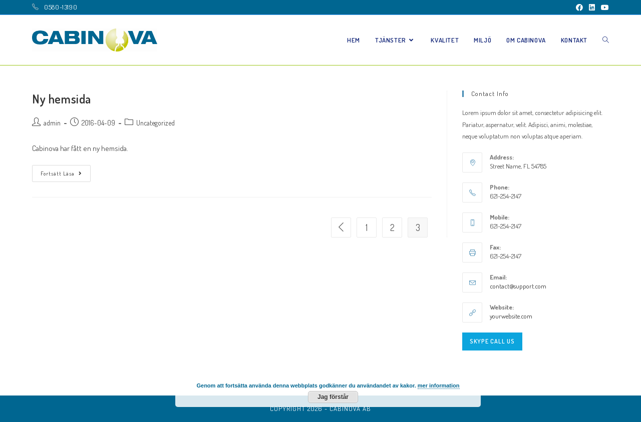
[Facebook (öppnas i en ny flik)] (579, 7)
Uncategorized (155, 122)
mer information (439, 385)
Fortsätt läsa (61, 173)
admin (52, 122)
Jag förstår (333, 397)
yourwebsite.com (511, 316)
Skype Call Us (492, 341)
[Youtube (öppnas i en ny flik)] (603, 7)
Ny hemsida (61, 98)
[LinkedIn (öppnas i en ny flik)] (592, 7)
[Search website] (605, 40)
